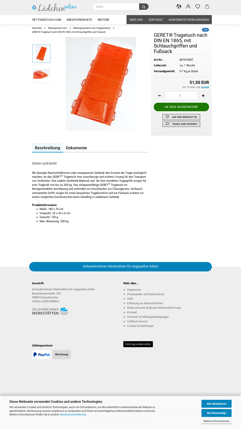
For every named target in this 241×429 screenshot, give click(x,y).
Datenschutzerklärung (73, 414)
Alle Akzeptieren (217, 403)
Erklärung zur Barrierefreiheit (145, 303)
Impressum (134, 289)
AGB (130, 298)
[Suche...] (144, 6)
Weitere (103, 19)
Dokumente (76, 148)
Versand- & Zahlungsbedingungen (148, 317)
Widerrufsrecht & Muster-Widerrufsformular (154, 307)
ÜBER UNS (136, 19)
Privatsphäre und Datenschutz (145, 294)
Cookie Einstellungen (140, 326)
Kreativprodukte (79, 19)
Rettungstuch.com (46, 19)
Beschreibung (47, 148)
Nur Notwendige (216, 412)
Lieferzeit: (160, 65)
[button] (159, 95)
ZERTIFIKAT (155, 19)
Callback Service (137, 321)
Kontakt (132, 312)
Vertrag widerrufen (138, 344)
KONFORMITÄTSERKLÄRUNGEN (189, 19)
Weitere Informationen (217, 421)
